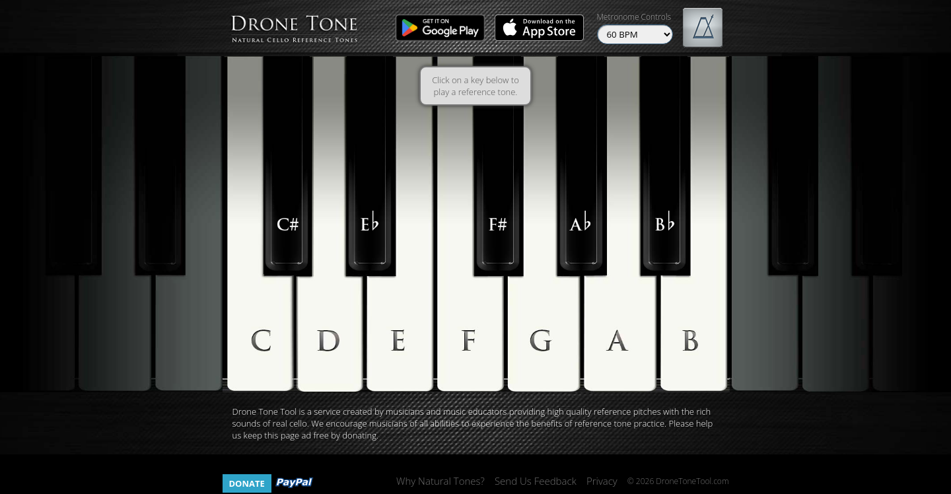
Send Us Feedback (536, 480)
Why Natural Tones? (440, 480)
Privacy (601, 480)
